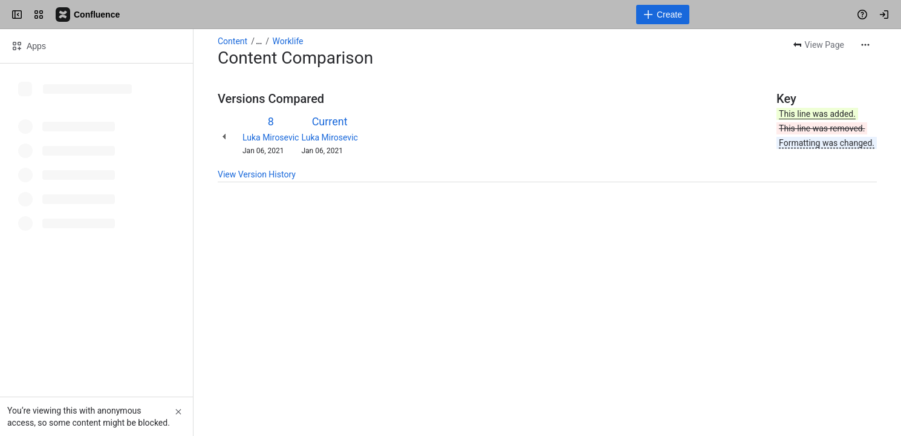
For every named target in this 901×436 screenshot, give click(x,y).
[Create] (662, 14)
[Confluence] (88, 14)
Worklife (288, 41)
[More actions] (865, 45)
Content (232, 41)
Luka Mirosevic (270, 137)
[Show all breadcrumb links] (259, 41)
